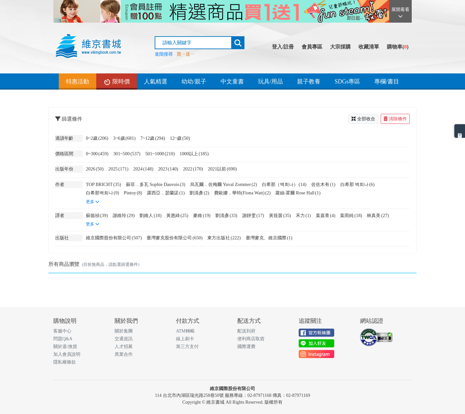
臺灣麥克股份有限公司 (174, 237)
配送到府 (246, 331)
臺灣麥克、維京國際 (269, 237)
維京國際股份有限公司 (114, 237)
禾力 (303, 215)
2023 (168, 168)
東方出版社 (224, 237)
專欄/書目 (386, 81)
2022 (193, 168)
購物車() (397, 46)
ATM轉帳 (185, 331)
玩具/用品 (270, 81)
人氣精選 (155, 81)
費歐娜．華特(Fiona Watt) (242, 192)
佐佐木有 (323, 184)
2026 (95, 168)
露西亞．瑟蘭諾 (166, 192)
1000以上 (194, 153)
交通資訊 (124, 338)
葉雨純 (351, 215)
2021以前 (222, 168)
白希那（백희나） (284, 184)
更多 (92, 202)
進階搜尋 (164, 54)
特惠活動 (77, 81)
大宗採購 (340, 46)
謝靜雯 (253, 215)
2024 (143, 168)
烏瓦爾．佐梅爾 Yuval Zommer (223, 184)
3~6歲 (124, 138)
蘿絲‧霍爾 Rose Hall (298, 192)
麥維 (202, 215)
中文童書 (232, 81)
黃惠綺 (177, 215)
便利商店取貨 (250, 338)
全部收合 (363, 118)
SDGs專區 (347, 81)
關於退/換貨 (65, 346)
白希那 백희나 (357, 184)
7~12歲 (152, 138)
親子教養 (308, 81)
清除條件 (395, 118)
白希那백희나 (102, 192)
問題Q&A (62, 338)
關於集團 (124, 331)
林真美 (378, 215)
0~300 (97, 153)
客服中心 (62, 331)
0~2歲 (97, 138)
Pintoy (133, 192)
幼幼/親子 (193, 81)
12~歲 (180, 138)
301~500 (126, 153)
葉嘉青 (326, 215)
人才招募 (124, 346)
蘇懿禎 (97, 215)
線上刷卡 (185, 338)
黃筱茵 (280, 215)
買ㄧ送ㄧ (186, 54)
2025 (118, 168)
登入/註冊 (283, 46)
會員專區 (312, 46)
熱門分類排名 (459, 131)
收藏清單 (368, 46)
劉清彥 (199, 192)
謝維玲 (124, 215)
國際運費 (246, 346)
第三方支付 (187, 346)
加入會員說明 (66, 354)
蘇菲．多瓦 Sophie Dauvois (155, 184)
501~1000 (160, 153)
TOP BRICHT (103, 184)
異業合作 (124, 354)
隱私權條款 (64, 362)
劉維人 (150, 215)
